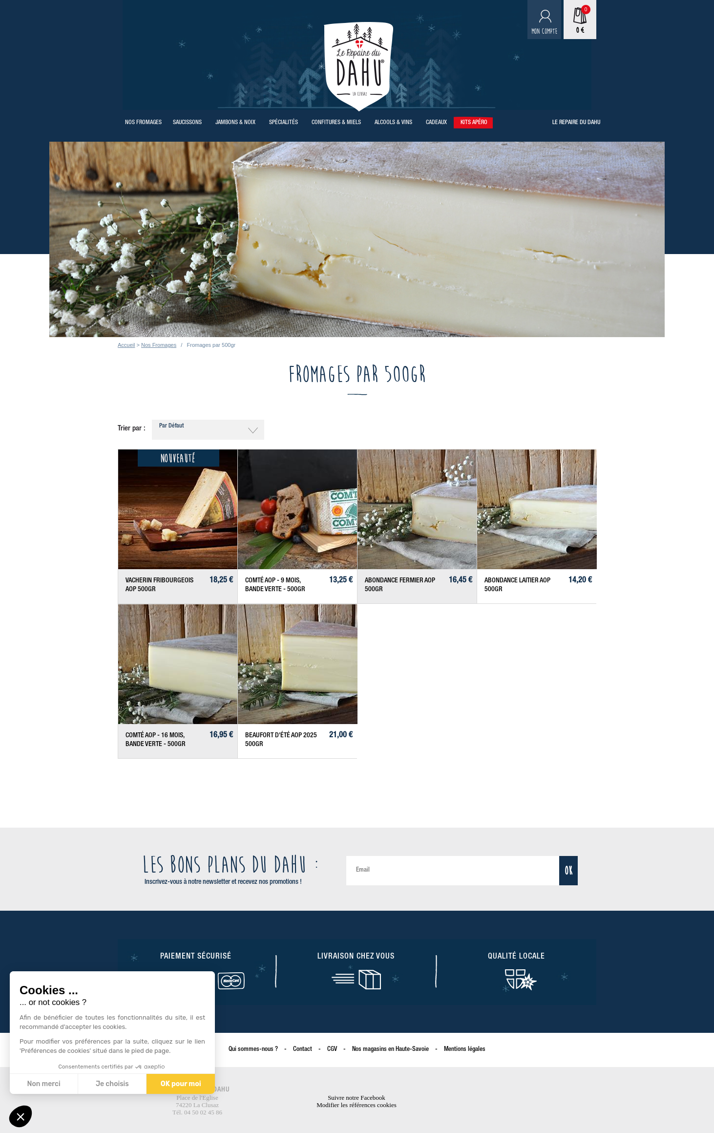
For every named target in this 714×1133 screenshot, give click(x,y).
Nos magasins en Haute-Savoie (390, 1050)
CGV (332, 1050)
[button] (20, 1116)
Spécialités (283, 123)
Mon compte (544, 31)
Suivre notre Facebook (356, 1097)
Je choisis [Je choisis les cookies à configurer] (111, 1084)
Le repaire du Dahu (576, 123)
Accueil (126, 345)
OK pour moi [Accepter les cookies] (180, 1084)
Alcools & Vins (393, 123)
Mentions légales (464, 1050)
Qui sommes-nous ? (253, 1050)
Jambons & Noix (235, 123)
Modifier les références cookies (356, 1105)
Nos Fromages (143, 123)
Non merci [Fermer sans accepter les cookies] (43, 1084)
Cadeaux (436, 123)
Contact (302, 1050)
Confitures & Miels (336, 123)
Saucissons (187, 123)
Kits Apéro (474, 123)
